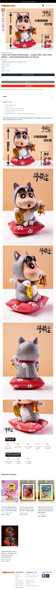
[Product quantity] (5, 78)
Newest (25, 89)
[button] (49, 6)
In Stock (21, 89)
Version (3, 67)
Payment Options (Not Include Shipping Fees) (13, 62)
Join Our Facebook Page (28, 1)
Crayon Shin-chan (11, 89)
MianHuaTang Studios (6, 52)
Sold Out (28, 82)
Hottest (17, 89)
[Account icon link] (46, 5)
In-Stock (41, 89)
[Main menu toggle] (53, 5)
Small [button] (8, 70)
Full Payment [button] (6, 64)
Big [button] (3, 70)
